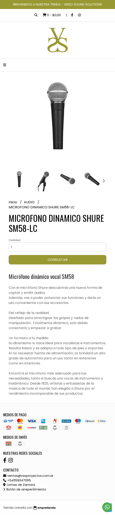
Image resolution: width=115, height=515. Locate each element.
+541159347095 (17, 480)
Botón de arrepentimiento (24, 489)
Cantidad (14, 240)
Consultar (58, 259)
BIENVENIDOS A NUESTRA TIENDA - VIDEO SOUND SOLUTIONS (57, 4)
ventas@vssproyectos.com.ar (28, 476)
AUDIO (29, 202)
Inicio (13, 202)
